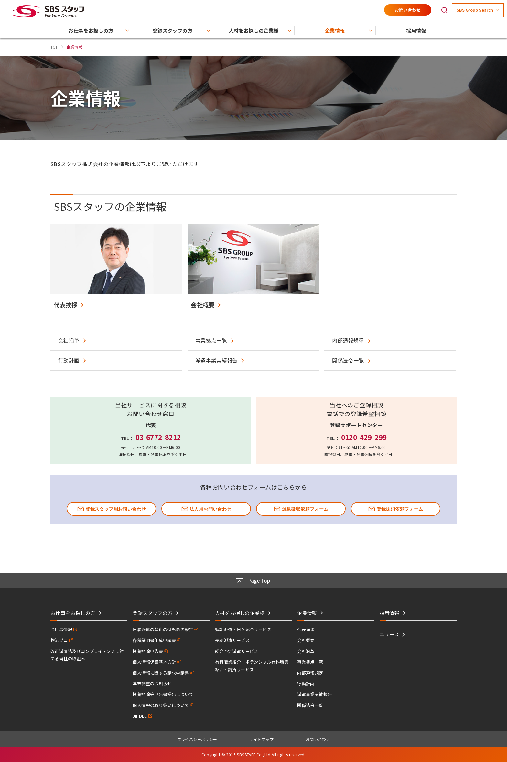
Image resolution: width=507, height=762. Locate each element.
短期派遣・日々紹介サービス (243, 629)
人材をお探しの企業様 (240, 612)
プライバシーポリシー (197, 739)
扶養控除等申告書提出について (163, 694)
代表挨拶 (306, 629)
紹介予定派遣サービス (236, 651)
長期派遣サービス (232, 640)
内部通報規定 (310, 673)
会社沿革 (306, 651)
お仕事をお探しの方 (72, 612)
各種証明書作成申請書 (154, 640)
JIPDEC (140, 716)
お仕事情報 (61, 629)
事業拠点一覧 (310, 662)
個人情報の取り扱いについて (161, 705)
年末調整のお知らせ (152, 683)
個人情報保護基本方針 (154, 662)
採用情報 (390, 612)
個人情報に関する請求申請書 (161, 673)
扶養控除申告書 (148, 651)
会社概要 (306, 640)
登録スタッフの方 (152, 612)
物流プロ (59, 640)
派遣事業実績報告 (314, 694)
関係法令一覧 (310, 705)
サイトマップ (262, 739)
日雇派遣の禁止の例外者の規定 (163, 629)
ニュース (389, 634)
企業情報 (307, 612)
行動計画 (306, 683)
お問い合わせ (408, 10)
